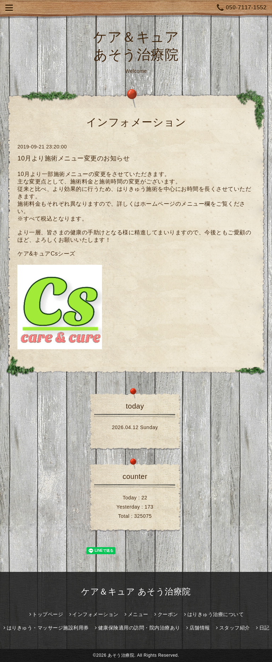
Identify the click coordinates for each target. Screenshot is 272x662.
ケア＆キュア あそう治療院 (136, 591)
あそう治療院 (121, 655)
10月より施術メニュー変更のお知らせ (73, 158)
